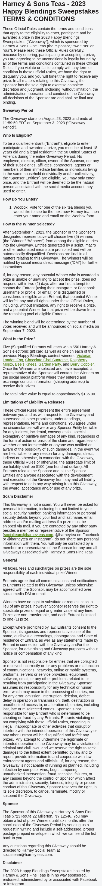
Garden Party (49, 364)
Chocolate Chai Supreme (46, 360)
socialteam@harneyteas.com (28, 535)
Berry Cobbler (82, 364)
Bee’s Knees (25, 364)
